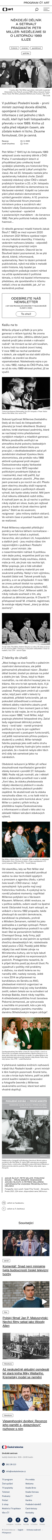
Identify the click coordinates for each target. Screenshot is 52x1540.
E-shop (5, 1504)
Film (5, 1312)
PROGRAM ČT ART (36, 2)
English (20, 1530)
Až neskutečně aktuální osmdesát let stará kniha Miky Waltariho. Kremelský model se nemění (26, 1373)
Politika (26, 53)
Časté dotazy (31, 1508)
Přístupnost (6, 1532)
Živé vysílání (7, 1483)
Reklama (29, 1483)
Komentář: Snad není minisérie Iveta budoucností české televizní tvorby (25, 1270)
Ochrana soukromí (34, 1530)
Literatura (8, 1364)
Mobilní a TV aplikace (11, 1508)
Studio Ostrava (32, 1492)
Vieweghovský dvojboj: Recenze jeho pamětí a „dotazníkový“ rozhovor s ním (25, 1425)
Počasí (5, 1500)
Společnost (36, 48)
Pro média (30, 1479)
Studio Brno (30, 1487)
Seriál (6, 1260)
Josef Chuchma (8, 143)
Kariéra (28, 1500)
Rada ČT (29, 1496)
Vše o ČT (5, 1512)
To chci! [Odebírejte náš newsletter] (26, 313)
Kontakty (29, 1512)
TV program (7, 1479)
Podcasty (6, 1496)
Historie (14, 48)
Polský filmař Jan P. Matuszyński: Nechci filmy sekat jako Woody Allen (25, 1321)
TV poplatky (7, 1487)
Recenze (24, 48)
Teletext (6, 1492)
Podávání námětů (33, 1504)
